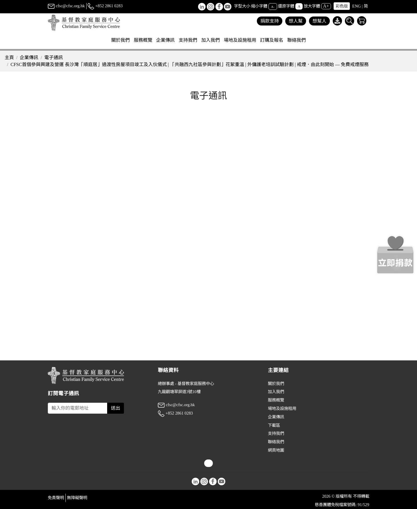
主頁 (9, 57)
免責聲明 (56, 497)
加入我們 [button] (210, 40)
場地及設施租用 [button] (240, 40)
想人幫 (296, 21)
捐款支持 (269, 21)
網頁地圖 (276, 450)
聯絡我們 (296, 40)
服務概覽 (276, 400)
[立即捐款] (395, 254)
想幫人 (319, 21)
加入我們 (276, 391)
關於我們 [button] (120, 40)
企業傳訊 (29, 57)
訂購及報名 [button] (271, 40)
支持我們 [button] (188, 40)
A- (273, 6)
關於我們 (276, 383)
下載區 (274, 425)
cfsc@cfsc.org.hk (66, 5)
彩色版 (342, 6)
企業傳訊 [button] (165, 40)
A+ (326, 5)
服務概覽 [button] (143, 40)
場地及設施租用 (282, 408)
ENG (356, 6)
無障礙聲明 (77, 497)
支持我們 (276, 433)
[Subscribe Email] (77, 408)
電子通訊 (53, 57)
